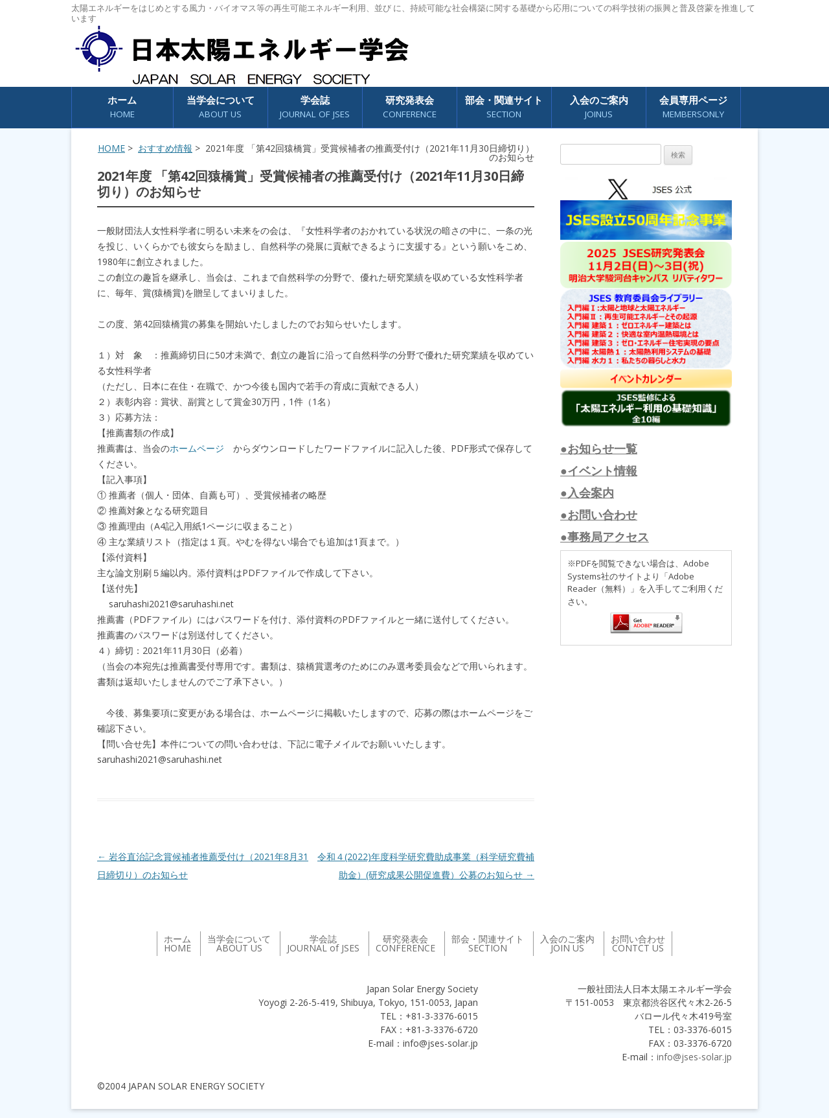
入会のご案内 (599, 107)
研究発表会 (410, 107)
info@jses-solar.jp (694, 1057)
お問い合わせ (638, 943)
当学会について (221, 107)
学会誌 (315, 107)
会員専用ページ (693, 107)
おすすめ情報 (165, 148)
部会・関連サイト (504, 107)
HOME (111, 148)
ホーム (122, 107)
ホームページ (197, 448)
